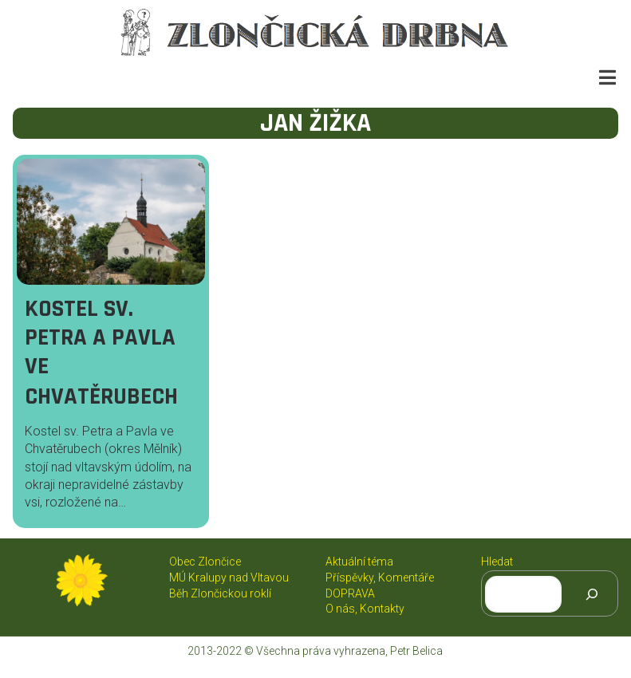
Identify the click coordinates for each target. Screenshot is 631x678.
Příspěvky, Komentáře (379, 577)
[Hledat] (592, 594)
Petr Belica (416, 650)
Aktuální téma (359, 561)
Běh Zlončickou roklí (220, 593)
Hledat (497, 561)
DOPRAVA (350, 593)
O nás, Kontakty (364, 608)
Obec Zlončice (205, 561)
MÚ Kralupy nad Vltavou (229, 577)
